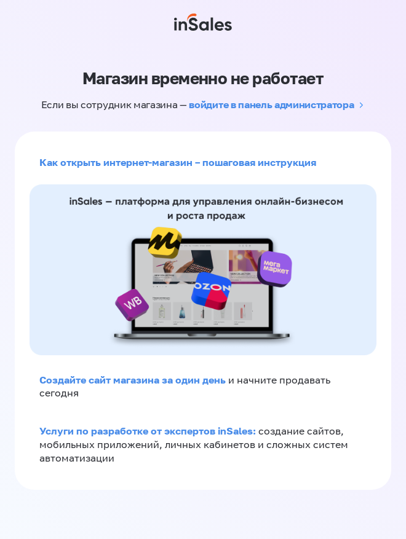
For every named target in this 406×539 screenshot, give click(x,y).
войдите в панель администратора (271, 104)
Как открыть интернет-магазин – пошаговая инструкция (177, 162)
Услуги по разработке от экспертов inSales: (148, 431)
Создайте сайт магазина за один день (133, 380)
